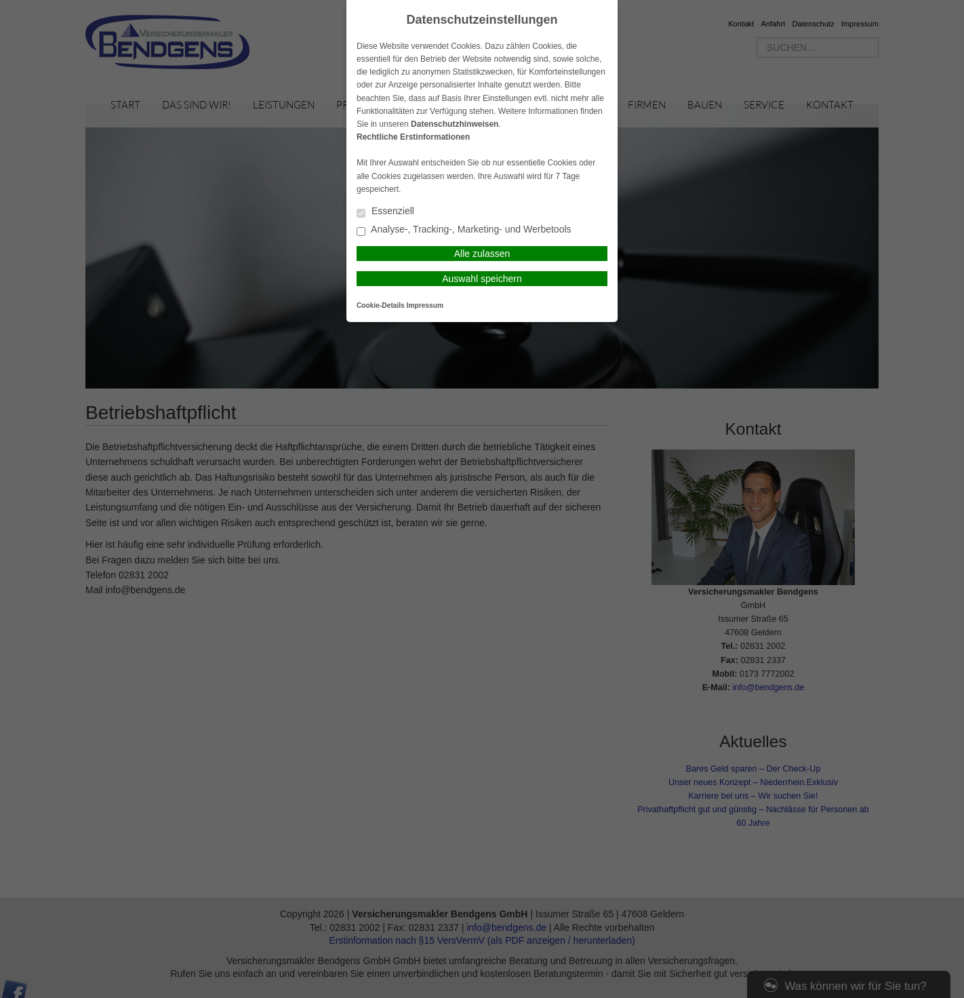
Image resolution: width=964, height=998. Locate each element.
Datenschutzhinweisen (454, 124)
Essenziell (385, 212)
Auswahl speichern (482, 278)
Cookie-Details (381, 305)
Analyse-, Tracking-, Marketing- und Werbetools (464, 230)
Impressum (425, 305)
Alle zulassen (482, 253)
